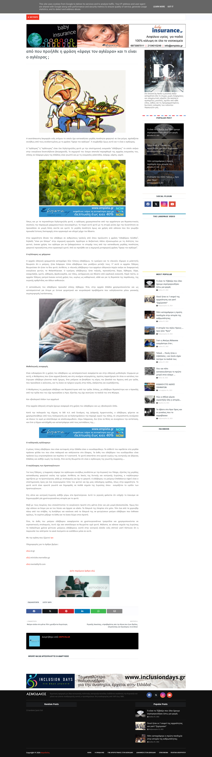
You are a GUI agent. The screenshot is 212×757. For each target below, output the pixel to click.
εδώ (28, 551)
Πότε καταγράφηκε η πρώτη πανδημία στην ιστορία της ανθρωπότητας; (160, 163)
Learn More (159, 7)
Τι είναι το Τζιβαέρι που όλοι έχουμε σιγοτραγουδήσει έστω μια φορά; (163, 131)
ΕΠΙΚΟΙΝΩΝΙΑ (163, 752)
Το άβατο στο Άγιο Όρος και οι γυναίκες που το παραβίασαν (169, 412)
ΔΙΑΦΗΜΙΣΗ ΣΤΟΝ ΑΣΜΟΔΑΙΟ (146, 752)
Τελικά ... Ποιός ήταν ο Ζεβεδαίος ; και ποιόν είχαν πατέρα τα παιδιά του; (168, 356)
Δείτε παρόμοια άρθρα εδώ (82, 571)
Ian (52, 538)
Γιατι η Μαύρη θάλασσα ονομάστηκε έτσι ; (167, 342)
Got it (170, 7)
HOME (89, 752)
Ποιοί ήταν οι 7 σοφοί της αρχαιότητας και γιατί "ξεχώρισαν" (163, 147)
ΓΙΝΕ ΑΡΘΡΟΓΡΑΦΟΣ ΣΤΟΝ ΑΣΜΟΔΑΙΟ (120, 752)
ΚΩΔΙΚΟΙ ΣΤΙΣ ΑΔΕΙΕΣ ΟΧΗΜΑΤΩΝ (165, 386)
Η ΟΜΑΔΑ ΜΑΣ (99, 752)
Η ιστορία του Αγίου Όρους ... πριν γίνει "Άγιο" (163, 178)
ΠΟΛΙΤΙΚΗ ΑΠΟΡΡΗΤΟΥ (178, 752)
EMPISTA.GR (64, 637)
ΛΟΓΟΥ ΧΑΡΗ (47, 602)
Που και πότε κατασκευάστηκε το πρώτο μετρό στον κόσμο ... (168, 371)
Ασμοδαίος (45, 753)
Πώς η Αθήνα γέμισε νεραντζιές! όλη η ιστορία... (168, 398)
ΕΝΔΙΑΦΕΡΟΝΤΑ (33, 602)
